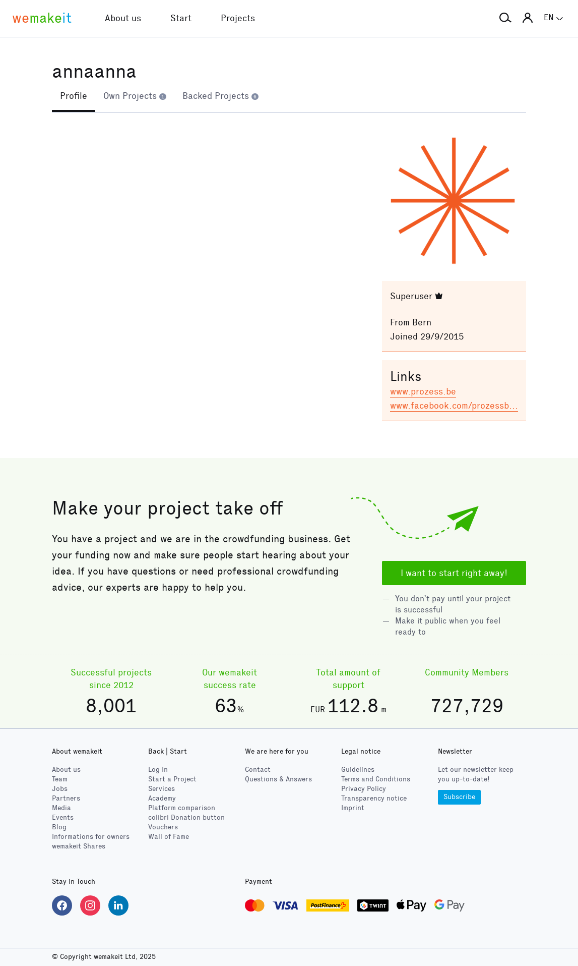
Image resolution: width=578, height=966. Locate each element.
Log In (158, 769)
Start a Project (172, 779)
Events (63, 817)
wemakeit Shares (78, 846)
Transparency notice (374, 798)
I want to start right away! (454, 573)
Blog (59, 827)
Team (60, 779)
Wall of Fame (168, 836)
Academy (162, 798)
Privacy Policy (363, 788)
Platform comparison (181, 808)
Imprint (352, 808)
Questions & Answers (278, 779)
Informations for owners (91, 836)
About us (66, 769)
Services (161, 788)
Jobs (60, 788)
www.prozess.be (423, 391)
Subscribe (459, 796)
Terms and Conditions (375, 779)
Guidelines (357, 769)
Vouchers (163, 827)
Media (61, 808)
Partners (66, 798)
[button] (505, 18)
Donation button (186, 817)
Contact (258, 769)
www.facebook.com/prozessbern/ (458, 405)
